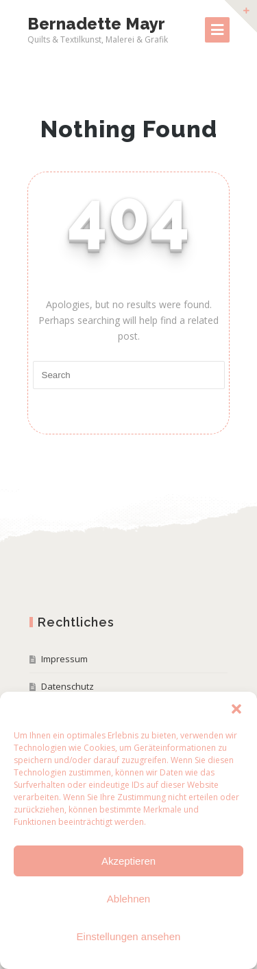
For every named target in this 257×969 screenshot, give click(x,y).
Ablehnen (128, 898)
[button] (236, 709)
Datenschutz (67, 686)
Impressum (64, 659)
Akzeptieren (128, 861)
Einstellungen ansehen (129, 936)
